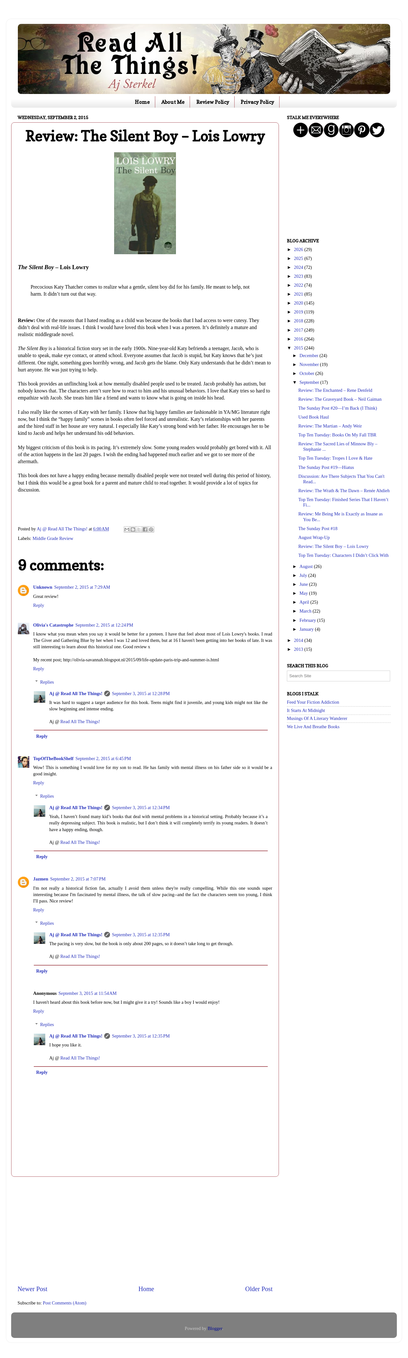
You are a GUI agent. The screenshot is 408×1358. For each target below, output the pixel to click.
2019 (299, 311)
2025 (299, 258)
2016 (299, 338)
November (310, 364)
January (307, 629)
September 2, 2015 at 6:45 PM (103, 758)
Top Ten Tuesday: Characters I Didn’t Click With (343, 555)
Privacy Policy (257, 102)
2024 (299, 267)
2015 (299, 347)
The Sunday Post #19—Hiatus (326, 467)
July (304, 575)
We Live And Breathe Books (313, 726)
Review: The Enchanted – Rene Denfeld (335, 390)
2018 (299, 320)
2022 (299, 285)
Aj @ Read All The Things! (75, 693)
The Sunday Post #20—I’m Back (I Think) (337, 408)
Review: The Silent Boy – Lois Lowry (333, 546)
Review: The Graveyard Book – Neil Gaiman (340, 399)
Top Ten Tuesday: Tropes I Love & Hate (335, 458)
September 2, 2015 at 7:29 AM (82, 587)
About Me (173, 102)
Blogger (215, 1328)
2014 (299, 640)
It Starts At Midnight (306, 710)
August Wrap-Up (314, 537)
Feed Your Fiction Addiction (313, 702)
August (307, 566)
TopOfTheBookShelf (53, 758)
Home (142, 102)
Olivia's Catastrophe (53, 625)
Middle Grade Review (53, 538)
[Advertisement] (145, 1230)
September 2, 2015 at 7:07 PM (78, 878)
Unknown (42, 587)
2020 (299, 302)
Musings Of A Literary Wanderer (317, 718)
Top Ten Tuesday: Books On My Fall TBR (337, 434)
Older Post (259, 1288)
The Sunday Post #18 (318, 528)
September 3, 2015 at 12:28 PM (141, 693)
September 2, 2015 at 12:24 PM (104, 625)
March (306, 611)
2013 (299, 649)
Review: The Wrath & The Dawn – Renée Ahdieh (344, 490)
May (304, 593)
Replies (47, 682)
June (304, 584)
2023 (299, 276)
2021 (299, 294)
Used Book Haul (313, 417)
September (310, 382)
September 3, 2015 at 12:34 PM (141, 807)
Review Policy (212, 102)
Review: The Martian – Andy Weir (330, 425)
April (305, 602)
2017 (299, 330)
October (308, 373)
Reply (38, 605)
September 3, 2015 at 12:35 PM (141, 934)
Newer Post (32, 1288)
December (310, 355)
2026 (299, 249)
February (308, 620)
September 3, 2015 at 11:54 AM (88, 993)
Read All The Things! (80, 721)
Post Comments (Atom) (64, 1302)
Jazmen (40, 878)
